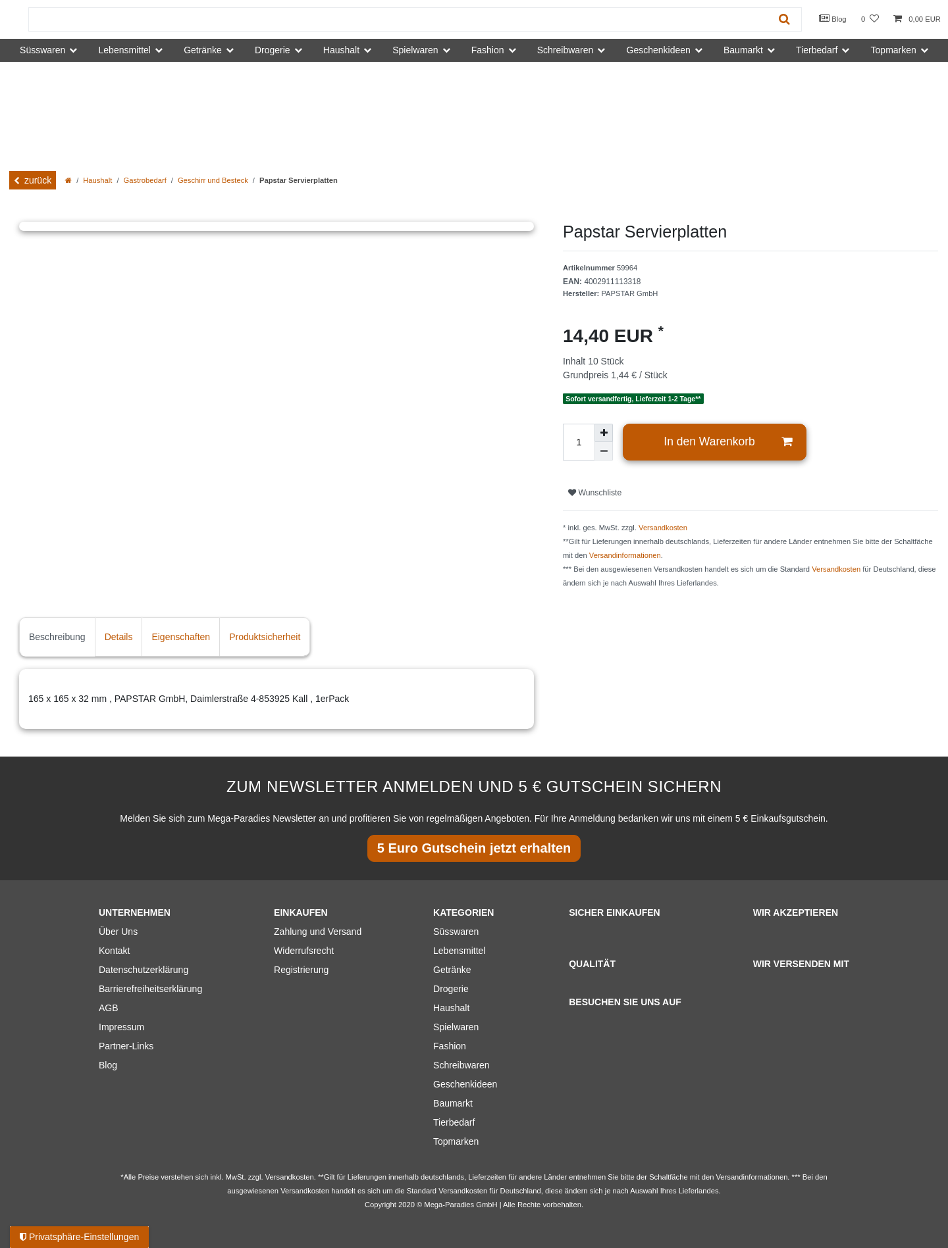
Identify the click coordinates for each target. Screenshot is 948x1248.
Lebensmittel (459, 950)
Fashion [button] (487, 50)
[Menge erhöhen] (603, 433)
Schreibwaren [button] (565, 50)
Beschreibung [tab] (57, 637)
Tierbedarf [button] (816, 50)
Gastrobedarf (145, 180)
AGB (108, 1008)
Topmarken (456, 1141)
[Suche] (784, 19)
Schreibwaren (461, 1065)
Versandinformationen (625, 555)
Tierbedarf (454, 1122)
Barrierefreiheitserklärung (150, 989)
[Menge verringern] (603, 451)
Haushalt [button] (341, 50)
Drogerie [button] (272, 50)
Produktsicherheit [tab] (264, 637)
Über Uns (118, 931)
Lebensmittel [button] (125, 50)
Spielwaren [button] (415, 50)
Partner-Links (126, 1046)
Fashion (449, 1046)
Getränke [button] (203, 50)
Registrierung (301, 969)
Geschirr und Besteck (213, 180)
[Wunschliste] (870, 19)
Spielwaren (456, 1027)
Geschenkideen (465, 1084)
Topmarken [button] (893, 50)
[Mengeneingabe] (578, 442)
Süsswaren (456, 931)
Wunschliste (594, 492)
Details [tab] (119, 637)
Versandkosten (663, 528)
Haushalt (97, 180)
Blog (833, 18)
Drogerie (451, 989)
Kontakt (114, 950)
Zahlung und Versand (317, 931)
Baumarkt (453, 1103)
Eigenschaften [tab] (180, 637)
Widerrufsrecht (304, 950)
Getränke (452, 969)
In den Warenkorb (728, 441)
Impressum (121, 1027)
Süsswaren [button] (42, 50)
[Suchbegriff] (398, 19)
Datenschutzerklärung (143, 969)
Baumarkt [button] (743, 50)
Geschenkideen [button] (659, 50)
